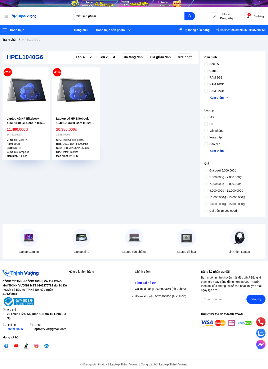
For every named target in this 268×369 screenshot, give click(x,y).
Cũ (208, 124)
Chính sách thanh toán (149, 308)
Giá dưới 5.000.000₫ (220, 170)
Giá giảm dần (160, 57)
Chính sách (143, 271)
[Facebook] (6, 346)
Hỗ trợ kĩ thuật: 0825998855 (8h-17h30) (160, 338)
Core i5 (211, 64)
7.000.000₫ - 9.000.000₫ (223, 184)
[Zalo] (46, 346)
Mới (209, 117)
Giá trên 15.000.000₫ (220, 210)
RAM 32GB (214, 91)
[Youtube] (16, 345)
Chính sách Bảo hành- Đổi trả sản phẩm (161, 315)
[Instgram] (36, 346)
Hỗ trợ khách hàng (81, 271)
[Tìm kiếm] (189, 16)
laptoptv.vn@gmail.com (50, 329)
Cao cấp (212, 144)
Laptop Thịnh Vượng (124, 364)
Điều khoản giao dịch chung (153, 292)
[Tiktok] (26, 345)
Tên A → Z (84, 57)
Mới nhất (185, 57)
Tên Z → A (107, 57)
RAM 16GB (214, 84)
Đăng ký (74, 292)
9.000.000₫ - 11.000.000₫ (223, 190)
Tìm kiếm (75, 277)
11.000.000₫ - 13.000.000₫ (224, 197)
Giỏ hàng (75, 300)
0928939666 (15, 329)
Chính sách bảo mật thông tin (154, 277)
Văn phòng (213, 130)
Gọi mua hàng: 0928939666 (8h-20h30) (160, 330)
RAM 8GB (213, 77)
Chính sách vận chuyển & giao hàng (158, 300)
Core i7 (211, 70)
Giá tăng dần (132, 57)
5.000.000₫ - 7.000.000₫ (223, 177)
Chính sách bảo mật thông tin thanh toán (161, 285)
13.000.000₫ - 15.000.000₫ (224, 204)
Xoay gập (213, 137)
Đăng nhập (76, 285)
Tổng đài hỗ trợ (145, 324)
